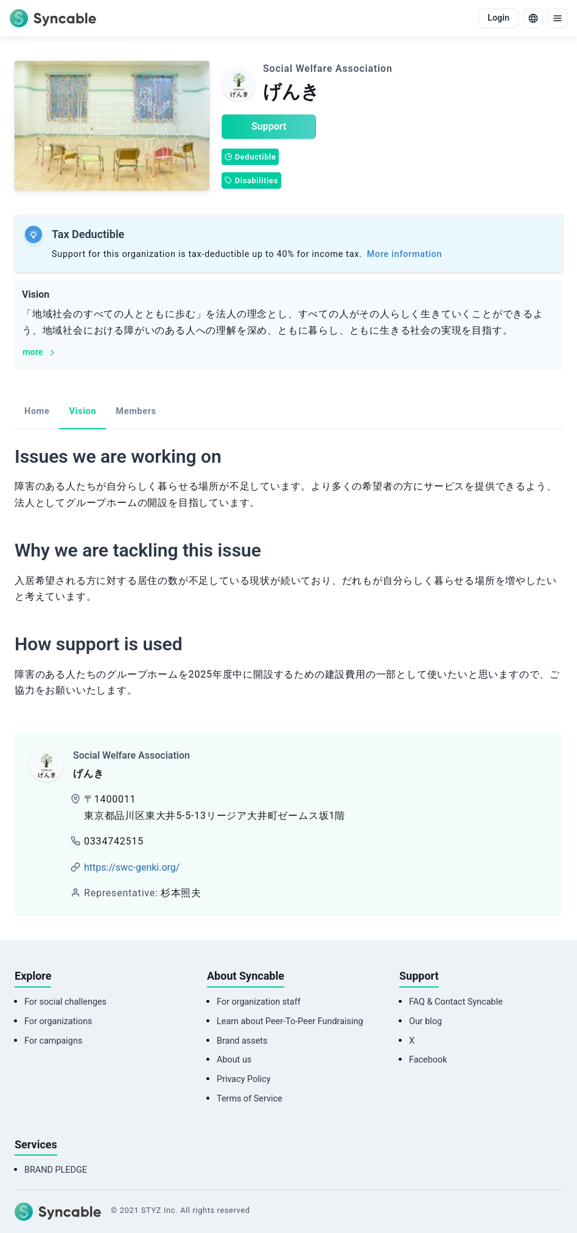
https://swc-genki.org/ (132, 867)
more (40, 352)
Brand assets (242, 1041)
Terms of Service (249, 1099)
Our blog (425, 1021)
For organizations (58, 1021)
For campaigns (53, 1041)
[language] (533, 18)
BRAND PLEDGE (55, 1170)
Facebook (428, 1060)
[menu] (557, 18)
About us (234, 1060)
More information (404, 254)
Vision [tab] (82, 411)
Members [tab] (136, 411)
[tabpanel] (288, 575)
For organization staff (259, 1002)
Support (268, 126)
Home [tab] (36, 411)
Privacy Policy (244, 1079)
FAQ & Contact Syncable (456, 1002)
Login (498, 18)
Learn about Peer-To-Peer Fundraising (290, 1021)
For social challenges (65, 1002)
